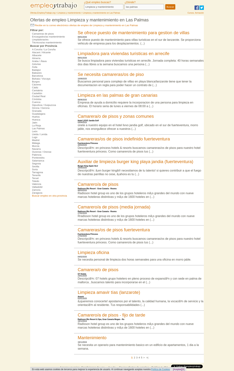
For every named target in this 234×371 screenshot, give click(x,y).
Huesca (36, 119)
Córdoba (36, 99)
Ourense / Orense (41, 151)
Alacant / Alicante (41, 52)
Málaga (36, 143)
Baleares (37, 72)
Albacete (36, 55)
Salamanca (38, 160)
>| (147, 357)
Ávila (34, 67)
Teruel (35, 178)
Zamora (36, 190)
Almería (36, 58)
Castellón (37, 93)
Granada (36, 111)
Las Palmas (38, 128)
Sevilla (35, 166)
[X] (183, 369)
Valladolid (37, 187)
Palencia (36, 154)
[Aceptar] (177, 369)
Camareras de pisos (43, 33)
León (34, 131)
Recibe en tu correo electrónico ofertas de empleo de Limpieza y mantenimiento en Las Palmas (84, 25)
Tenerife (36, 175)
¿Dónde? (129, 2)
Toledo (35, 181)
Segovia (36, 163)
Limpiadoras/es (40, 39)
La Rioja (36, 125)
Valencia (36, 184)
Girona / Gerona (41, 108)
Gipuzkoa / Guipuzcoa (44, 105)
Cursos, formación (196, 13)
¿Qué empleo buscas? (97, 2)
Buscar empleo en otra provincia (49, 195)
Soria (35, 169)
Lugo (34, 137)
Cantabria (37, 90)
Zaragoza (37, 192)
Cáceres (36, 84)
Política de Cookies (160, 369)
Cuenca (36, 102)
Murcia (35, 146)
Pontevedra (38, 157)
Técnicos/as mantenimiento (47, 42)
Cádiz (35, 87)
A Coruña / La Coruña (44, 49)
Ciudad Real (38, 96)
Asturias (36, 64)
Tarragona (37, 172)
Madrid (35, 140)
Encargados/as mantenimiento (48, 36)
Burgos (36, 81)
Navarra (36, 149)
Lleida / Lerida (39, 134)
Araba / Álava (39, 61)
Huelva (36, 116)
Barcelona (37, 75)
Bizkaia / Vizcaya (41, 78)
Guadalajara (38, 113)
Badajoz (36, 70)
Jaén (34, 122)
